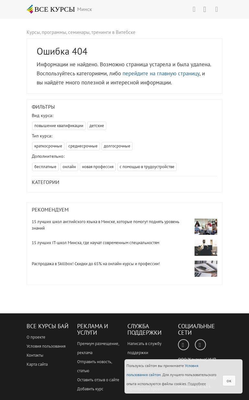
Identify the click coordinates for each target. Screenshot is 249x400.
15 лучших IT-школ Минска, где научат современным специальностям (95, 242)
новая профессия (97, 166)
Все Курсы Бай (47, 326)
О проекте (36, 337)
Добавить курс (90, 389)
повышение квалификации (58, 125)
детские (96, 125)
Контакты (35, 355)
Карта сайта (37, 364)
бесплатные (45, 166)
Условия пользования (46, 346)
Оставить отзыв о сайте (98, 380)
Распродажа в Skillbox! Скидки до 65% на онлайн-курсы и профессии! (96, 263)
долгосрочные (117, 146)
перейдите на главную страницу (161, 73)
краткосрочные (48, 146)
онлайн (69, 166)
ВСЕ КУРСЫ (51, 9)
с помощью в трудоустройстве (147, 166)
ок (229, 381)
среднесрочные (83, 146)
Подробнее (197, 383)
